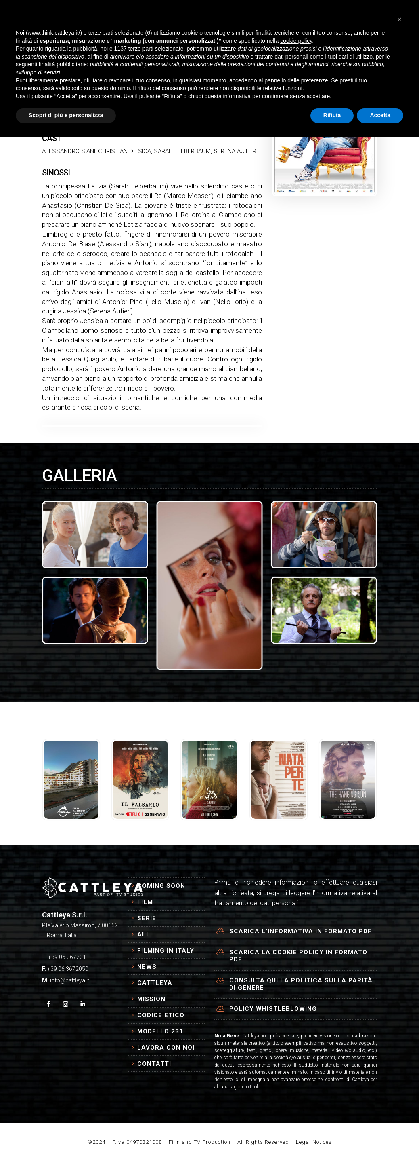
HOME (97, 15)
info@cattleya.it (69, 980)
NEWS (250, 15)
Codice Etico (160, 1015)
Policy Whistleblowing (273, 1008)
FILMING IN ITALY (203, 15)
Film (145, 902)
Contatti (154, 1063)
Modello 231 (160, 1031)
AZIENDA (102, 46)
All (143, 934)
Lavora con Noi (166, 1047)
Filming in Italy (165, 950)
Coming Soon (161, 885)
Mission (151, 999)
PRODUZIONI (137, 15)
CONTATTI (150, 46)
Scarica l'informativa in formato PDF (300, 931)
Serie (146, 918)
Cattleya (154, 983)
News (147, 966)
